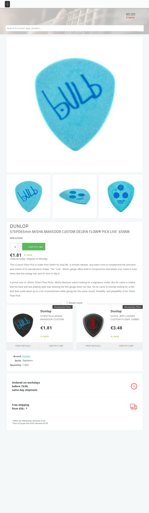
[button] (19, 245)
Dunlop (45, 311)
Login (143, 4)
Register (128, 4)
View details (22, 346)
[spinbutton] (13, 247)
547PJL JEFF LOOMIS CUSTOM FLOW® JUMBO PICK (125, 319)
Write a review (16, 238)
